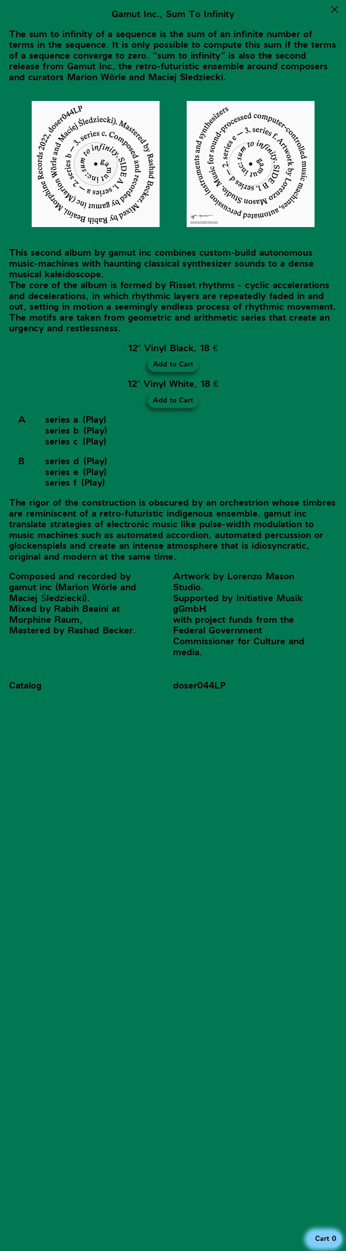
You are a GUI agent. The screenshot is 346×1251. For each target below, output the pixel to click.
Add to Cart (173, 364)
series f (61, 483)
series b (62, 431)
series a (61, 420)
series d (62, 461)
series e (61, 472)
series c (61, 442)
